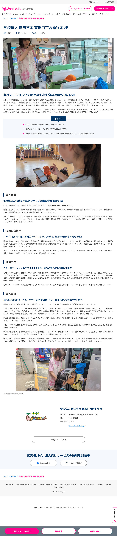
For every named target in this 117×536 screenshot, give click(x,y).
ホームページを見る (77, 425)
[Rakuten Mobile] (17, 9)
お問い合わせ (95, 531)
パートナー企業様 (58, 487)
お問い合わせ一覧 (61, 507)
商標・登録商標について (67, 484)
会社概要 (8, 484)
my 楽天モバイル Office (80, 9)
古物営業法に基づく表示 (87, 484)
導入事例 (13, 18)
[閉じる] (114, 520)
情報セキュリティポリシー (46, 484)
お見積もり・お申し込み (104, 9)
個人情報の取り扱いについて (25, 484)
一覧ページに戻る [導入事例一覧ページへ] (58, 439)
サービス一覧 (48, 507)
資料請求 (58, 531)
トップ (5, 18)
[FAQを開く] (114, 515)
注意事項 (99, 484)
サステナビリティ (75, 507)
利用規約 (108, 484)
